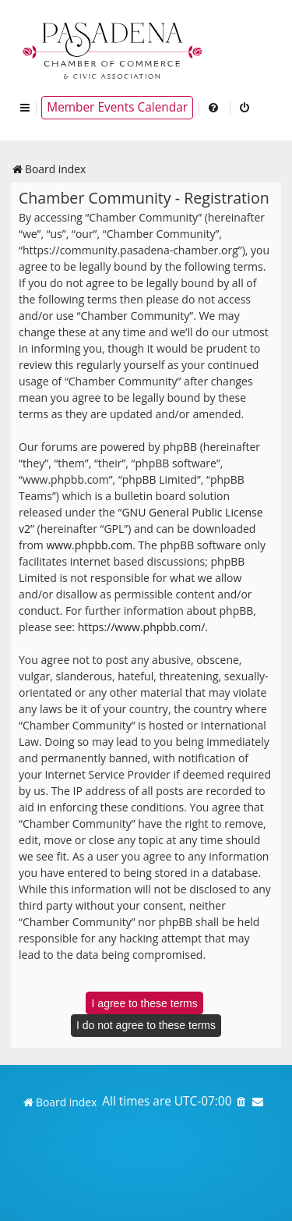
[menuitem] (214, 107)
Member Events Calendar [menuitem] (117, 107)
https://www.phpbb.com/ (142, 626)
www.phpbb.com (89, 545)
